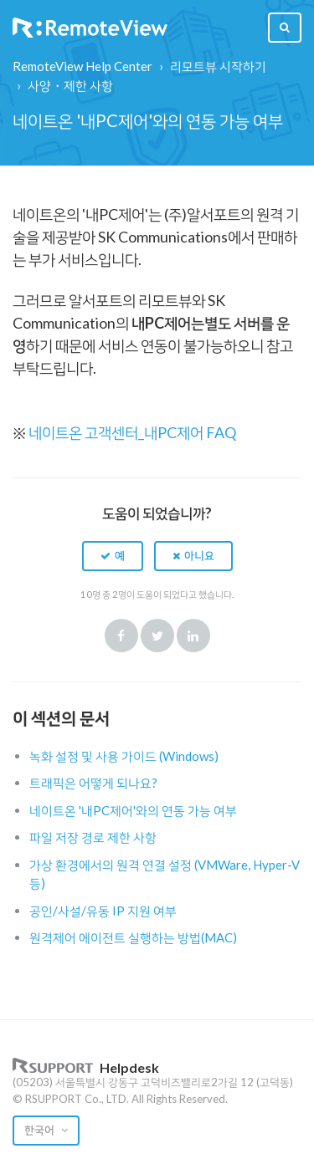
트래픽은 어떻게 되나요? (93, 782)
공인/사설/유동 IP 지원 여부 (103, 910)
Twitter (157, 635)
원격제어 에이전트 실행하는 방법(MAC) (133, 937)
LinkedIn (193, 635)
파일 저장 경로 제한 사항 (93, 837)
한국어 (40, 1129)
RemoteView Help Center (82, 66)
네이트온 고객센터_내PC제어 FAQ (132, 432)
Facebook (121, 635)
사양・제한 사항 (70, 85)
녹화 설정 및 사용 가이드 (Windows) (124, 755)
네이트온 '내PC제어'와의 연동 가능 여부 (133, 810)
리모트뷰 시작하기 (218, 66)
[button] (112, 556)
